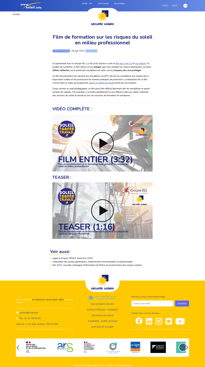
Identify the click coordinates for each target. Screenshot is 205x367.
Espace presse (96, 309)
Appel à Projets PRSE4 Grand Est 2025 (72, 258)
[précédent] (17, 347)
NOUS (175, 5)
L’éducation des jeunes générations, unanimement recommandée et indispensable (92, 261)
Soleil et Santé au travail (101, 82)
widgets (112, 309)
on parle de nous (102, 315)
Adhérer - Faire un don (102, 321)
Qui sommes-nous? (102, 304)
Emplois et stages (102, 326)
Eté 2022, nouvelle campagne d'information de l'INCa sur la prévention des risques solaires (97, 265)
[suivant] (187, 347)
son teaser (140, 63)
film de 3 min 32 (124, 63)
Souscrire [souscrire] (182, 303)
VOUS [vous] (165, 5)
